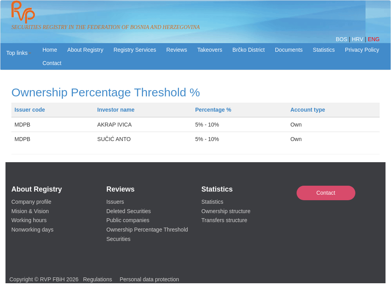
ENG (374, 39)
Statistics (324, 50)
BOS (342, 39)
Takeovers (209, 50)
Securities (118, 239)
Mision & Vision (30, 211)
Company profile (31, 202)
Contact (325, 193)
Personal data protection (149, 279)
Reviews (177, 50)
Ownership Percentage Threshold (147, 229)
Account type (307, 110)
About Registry (85, 50)
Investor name (115, 110)
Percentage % (213, 110)
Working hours (29, 220)
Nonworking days (32, 229)
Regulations (97, 279)
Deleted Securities (129, 211)
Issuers (115, 202)
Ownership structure (225, 211)
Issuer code (29, 110)
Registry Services (135, 50)
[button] (18, 53)
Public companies (128, 220)
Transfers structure (224, 220)
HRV (358, 39)
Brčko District (248, 50)
